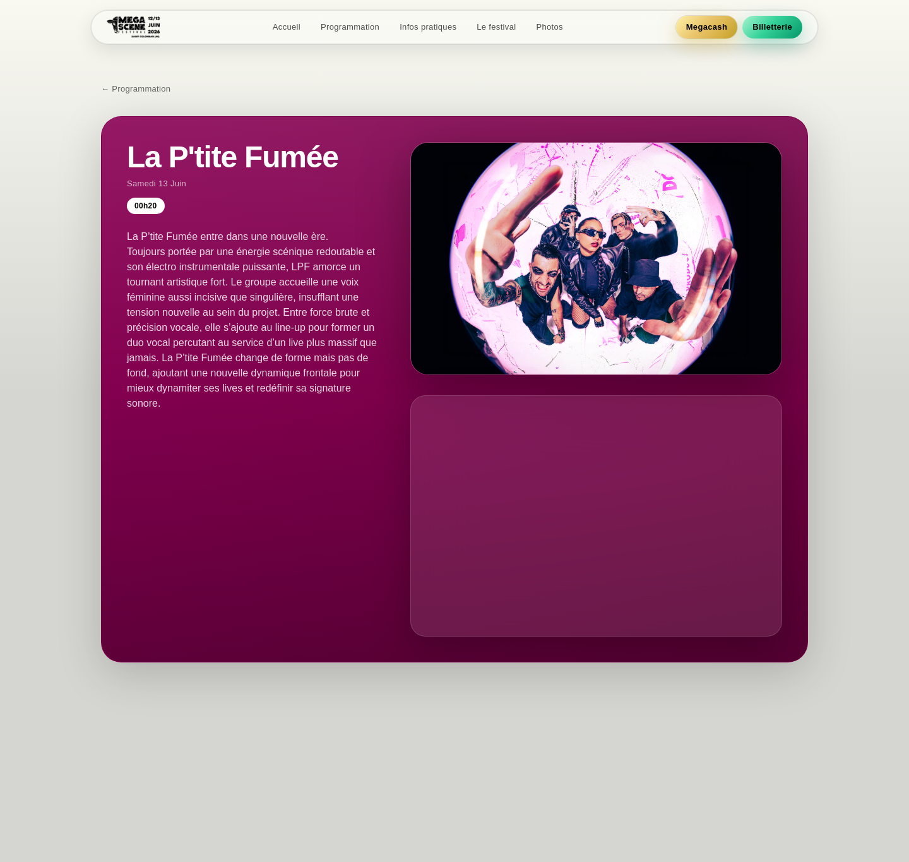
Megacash (706, 27)
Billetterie (772, 27)
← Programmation (135, 88)
